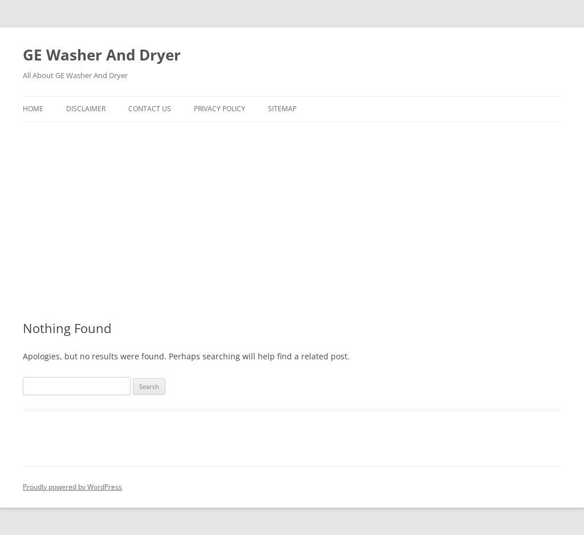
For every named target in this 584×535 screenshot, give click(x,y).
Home (33, 109)
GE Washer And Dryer (102, 54)
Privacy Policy (219, 109)
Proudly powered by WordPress (72, 487)
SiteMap (282, 109)
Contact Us (149, 109)
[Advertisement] (292, 221)
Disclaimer (86, 109)
